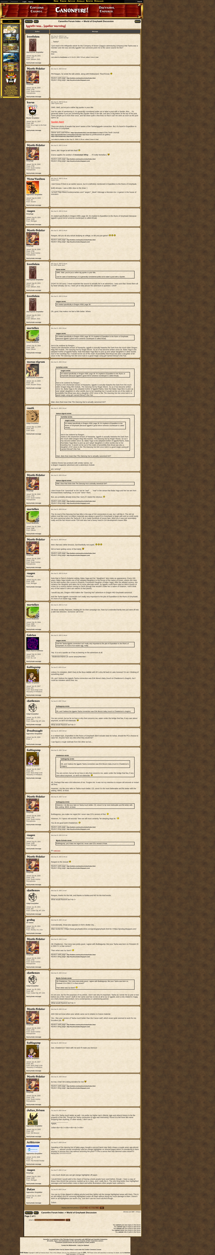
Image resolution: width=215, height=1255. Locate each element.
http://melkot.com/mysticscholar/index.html (81, 78)
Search (137, 21)
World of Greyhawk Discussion (99, 21)
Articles (71, 1)
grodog (31, 920)
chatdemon (33, 701)
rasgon (31, 211)
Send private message (33, 63)
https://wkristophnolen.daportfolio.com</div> (66, 136)
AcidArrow (33, 1142)
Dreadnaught (34, 731)
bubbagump (34, 667)
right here (57, 850)
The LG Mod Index (11, 92)
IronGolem (33, 36)
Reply (36, 21)
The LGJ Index (11, 89)
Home (56, 1)
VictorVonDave (36, 179)
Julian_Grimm (36, 1110)
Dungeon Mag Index (11, 90)
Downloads (98, 1)
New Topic (29, 21)
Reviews (89, 1)
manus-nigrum (36, 362)
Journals (80, 1)
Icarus (30, 102)
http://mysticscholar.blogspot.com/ (78, 80)
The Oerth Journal (11, 87)
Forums (63, 1)
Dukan (31, 1189)
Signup (30, 1)
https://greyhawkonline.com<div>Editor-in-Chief (87, 132)
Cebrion (31, 635)
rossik (30, 408)
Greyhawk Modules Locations (11, 94)
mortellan (33, 328)
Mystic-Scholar (36, 68)
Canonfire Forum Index (69, 21)
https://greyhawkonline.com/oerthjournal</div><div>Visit (70, 134)
